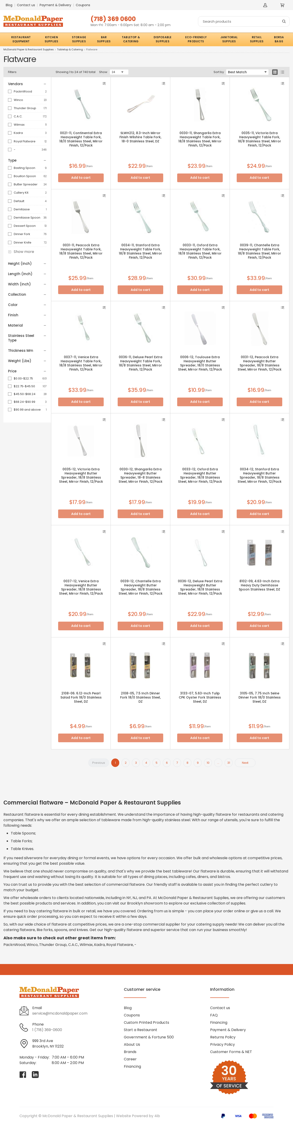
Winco (18, 100)
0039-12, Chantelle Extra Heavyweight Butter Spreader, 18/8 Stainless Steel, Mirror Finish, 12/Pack (141, 587)
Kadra (18, 133)
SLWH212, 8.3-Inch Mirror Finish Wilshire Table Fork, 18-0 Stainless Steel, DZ (140, 137)
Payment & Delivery (55, 5)
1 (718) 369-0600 (47, 1029)
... (218, 763)
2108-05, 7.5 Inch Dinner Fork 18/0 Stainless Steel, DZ (140, 697)
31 (228, 763)
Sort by (219, 72)
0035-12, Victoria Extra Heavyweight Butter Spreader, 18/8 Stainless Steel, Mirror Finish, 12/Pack (81, 475)
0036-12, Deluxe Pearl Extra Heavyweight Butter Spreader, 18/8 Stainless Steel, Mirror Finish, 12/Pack (200, 587)
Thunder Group (25, 108)
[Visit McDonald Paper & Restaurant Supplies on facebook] (22, 1074)
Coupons (83, 5)
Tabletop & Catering (70, 49)
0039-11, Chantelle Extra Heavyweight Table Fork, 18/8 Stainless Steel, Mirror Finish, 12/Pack (259, 251)
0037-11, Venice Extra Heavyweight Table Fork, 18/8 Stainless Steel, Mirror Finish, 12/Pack (81, 363)
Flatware (91, 49)
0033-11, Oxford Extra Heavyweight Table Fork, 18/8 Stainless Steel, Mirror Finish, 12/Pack (200, 251)
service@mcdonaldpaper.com (59, 1013)
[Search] (244, 21)
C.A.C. (18, 116)
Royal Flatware (24, 141)
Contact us (26, 5)
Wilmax (19, 125)
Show (103, 72)
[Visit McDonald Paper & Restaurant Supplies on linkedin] (35, 1074)
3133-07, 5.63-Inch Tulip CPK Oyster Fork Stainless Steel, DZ (200, 697)
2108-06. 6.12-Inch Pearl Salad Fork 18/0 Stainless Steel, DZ (81, 697)
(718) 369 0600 (113, 19)
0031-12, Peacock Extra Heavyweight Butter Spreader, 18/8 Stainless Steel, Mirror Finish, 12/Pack (260, 363)
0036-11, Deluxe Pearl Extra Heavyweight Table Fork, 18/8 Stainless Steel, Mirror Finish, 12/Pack (140, 363)
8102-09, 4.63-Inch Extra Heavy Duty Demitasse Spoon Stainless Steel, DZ (259, 585)
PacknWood (23, 91)
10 (208, 763)
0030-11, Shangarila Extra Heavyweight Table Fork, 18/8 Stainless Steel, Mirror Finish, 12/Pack (200, 139)
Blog (9, 5)
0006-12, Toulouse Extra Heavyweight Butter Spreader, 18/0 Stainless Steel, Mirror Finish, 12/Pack (200, 363)
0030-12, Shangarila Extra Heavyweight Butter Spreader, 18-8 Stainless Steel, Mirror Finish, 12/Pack (141, 475)
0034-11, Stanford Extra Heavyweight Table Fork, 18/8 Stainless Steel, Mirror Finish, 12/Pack (140, 251)
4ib (157, 1116)
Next (245, 763)
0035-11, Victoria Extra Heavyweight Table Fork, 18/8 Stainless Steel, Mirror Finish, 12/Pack (259, 139)
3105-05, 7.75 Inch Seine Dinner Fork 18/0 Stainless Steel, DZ (260, 697)
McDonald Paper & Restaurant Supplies (28, 49)
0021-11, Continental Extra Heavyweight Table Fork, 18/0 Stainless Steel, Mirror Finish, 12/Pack (81, 139)
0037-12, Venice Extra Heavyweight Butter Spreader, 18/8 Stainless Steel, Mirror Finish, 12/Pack (81, 587)
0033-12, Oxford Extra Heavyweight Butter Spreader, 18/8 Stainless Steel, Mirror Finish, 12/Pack (200, 475)
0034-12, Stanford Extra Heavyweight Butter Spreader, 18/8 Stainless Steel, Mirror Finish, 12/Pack (260, 475)
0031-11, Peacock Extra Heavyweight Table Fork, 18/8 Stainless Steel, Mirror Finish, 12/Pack (81, 251)
